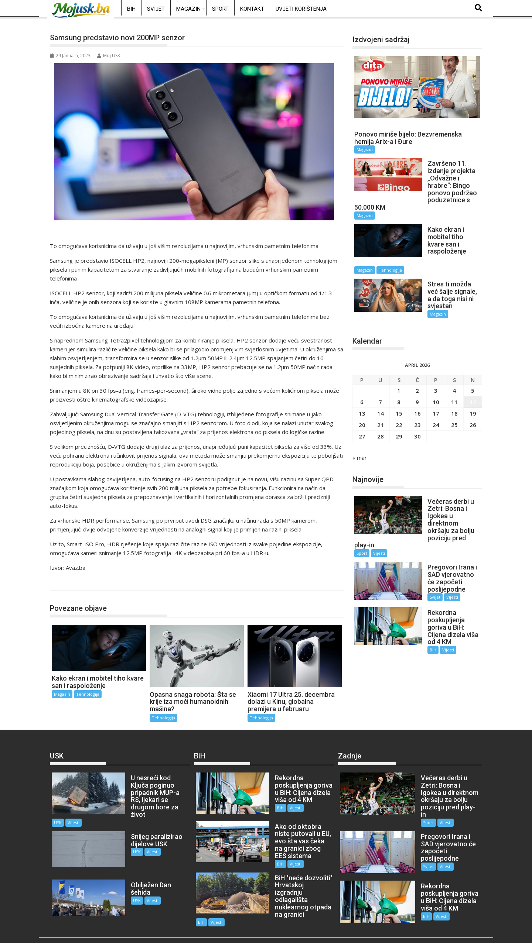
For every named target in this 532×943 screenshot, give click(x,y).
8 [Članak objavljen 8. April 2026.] (398, 370)
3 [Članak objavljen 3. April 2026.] (435, 358)
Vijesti (379, 507)
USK (122, 808)
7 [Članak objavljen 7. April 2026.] (380, 370)
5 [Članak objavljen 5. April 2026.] (472, 358)
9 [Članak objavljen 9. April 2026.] (417, 370)
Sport (220, 9)
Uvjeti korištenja (301, 9)
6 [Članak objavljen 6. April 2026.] (362, 370)
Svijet (156, 9)
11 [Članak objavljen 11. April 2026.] (454, 370)
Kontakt (252, 9)
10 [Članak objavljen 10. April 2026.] (436, 370)
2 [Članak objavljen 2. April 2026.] (417, 358)
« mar (359, 426)
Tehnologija (71, 583)
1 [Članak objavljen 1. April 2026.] (398, 358)
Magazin (188, 9)
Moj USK (108, 55)
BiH (131, 9)
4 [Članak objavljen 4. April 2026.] (454, 358)
